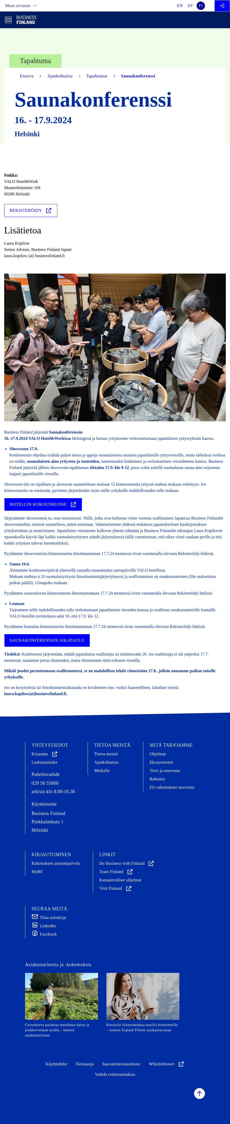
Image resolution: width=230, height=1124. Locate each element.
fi (201, 5)
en (180, 5)
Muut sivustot (21, 5)
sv (190, 5)
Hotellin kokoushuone (43, 504)
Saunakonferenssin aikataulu (47, 640)
